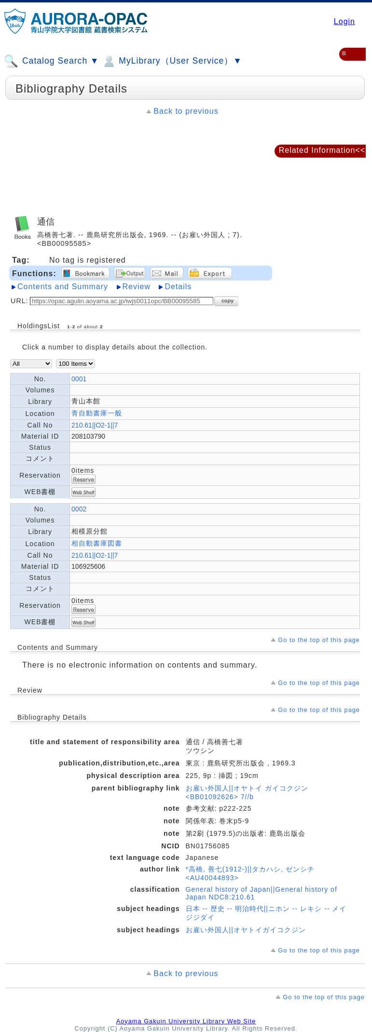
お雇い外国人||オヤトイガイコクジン (246, 930)
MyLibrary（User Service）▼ (171, 61)
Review (137, 286)
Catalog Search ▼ (51, 61)
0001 (78, 379)
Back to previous (185, 111)
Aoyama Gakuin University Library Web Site (186, 1021)
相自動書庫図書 (96, 543)
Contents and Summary (62, 286)
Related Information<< (322, 150)
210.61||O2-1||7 (94, 425)
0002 (78, 509)
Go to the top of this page (319, 639)
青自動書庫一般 (96, 413)
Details (178, 286)
